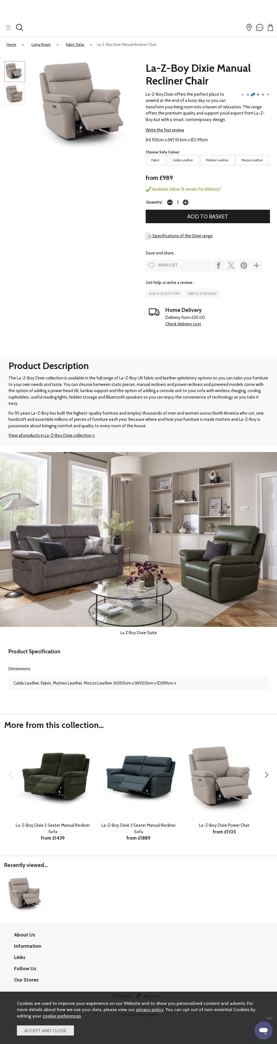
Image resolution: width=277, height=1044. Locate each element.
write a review (202, 293)
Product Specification (34, 651)
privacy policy (149, 1009)
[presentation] (10, 774)
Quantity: (154, 202)
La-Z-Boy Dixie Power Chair (224, 825)
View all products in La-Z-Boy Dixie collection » (51, 435)
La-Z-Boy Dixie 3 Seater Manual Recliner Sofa (138, 828)
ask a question (164, 293)
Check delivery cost (183, 324)
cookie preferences (61, 1016)
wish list (168, 265)
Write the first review (165, 130)
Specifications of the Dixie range (179, 235)
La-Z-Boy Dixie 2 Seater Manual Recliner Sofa (53, 828)
